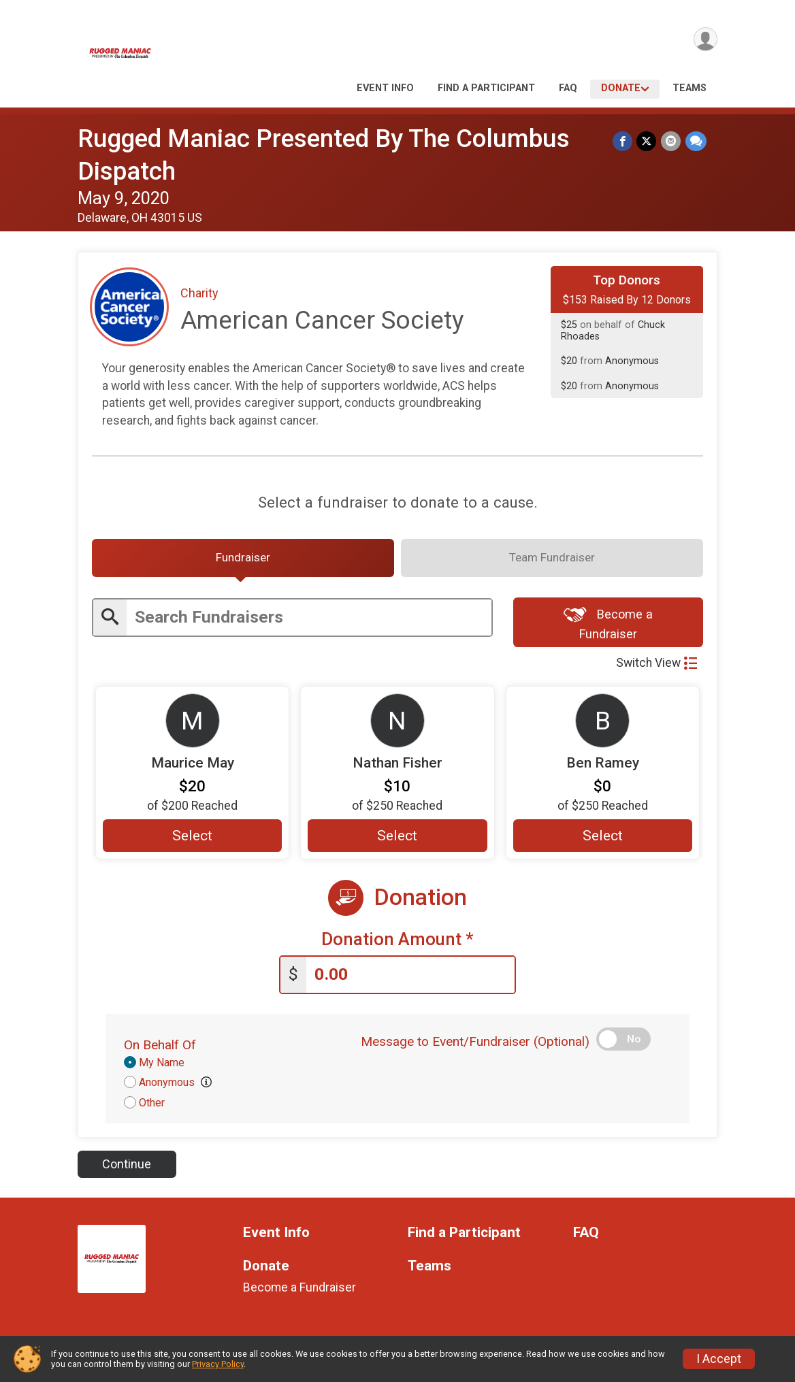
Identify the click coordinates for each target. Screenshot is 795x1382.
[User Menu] (704, 39)
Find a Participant (486, 88)
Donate (620, 88)
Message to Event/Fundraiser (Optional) (475, 1045)
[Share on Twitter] (648, 141)
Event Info (385, 88)
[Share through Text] (696, 141)
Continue (126, 1168)
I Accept (718, 1359)
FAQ (568, 88)
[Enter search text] (309, 621)
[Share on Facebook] (624, 141)
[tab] (243, 560)
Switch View (656, 667)
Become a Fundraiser (608, 626)
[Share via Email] (671, 141)
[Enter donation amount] (410, 979)
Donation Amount (397, 944)
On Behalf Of (160, 1049)
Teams (689, 88)
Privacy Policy (218, 1364)
